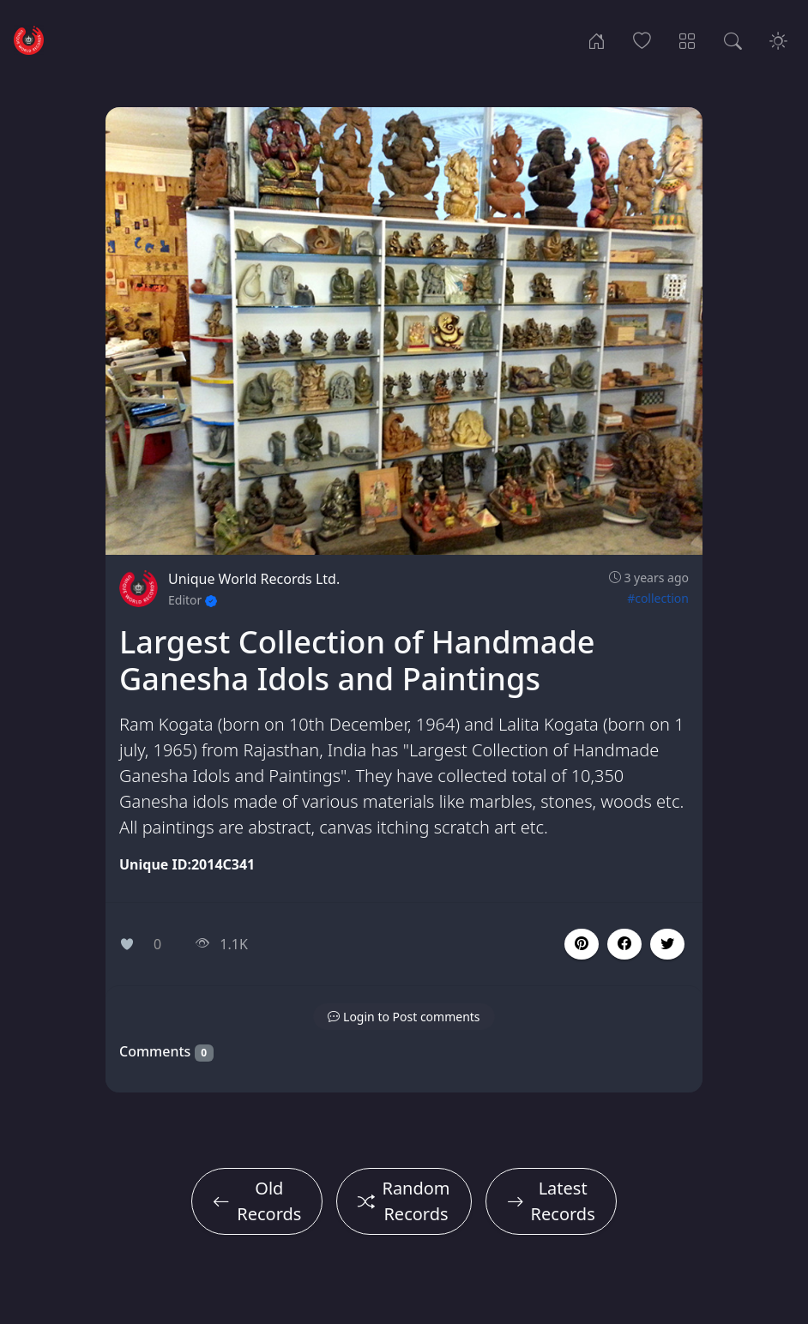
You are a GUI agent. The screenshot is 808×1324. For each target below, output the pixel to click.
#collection (658, 598)
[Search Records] (733, 39)
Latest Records (551, 1201)
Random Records (403, 1201)
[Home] (596, 39)
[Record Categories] (687, 39)
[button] (624, 944)
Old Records (257, 1201)
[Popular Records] (642, 39)
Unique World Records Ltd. (254, 578)
